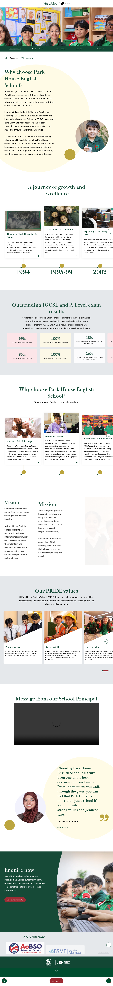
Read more (61, 827)
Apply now (56, 981)
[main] (56, 496)
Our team (100, 49)
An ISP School (37, 49)
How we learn (59, 49)
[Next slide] (105, 641)
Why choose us (15, 49)
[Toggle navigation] (108, 980)
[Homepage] (7, 58)
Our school (14, 58)
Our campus (80, 49)
